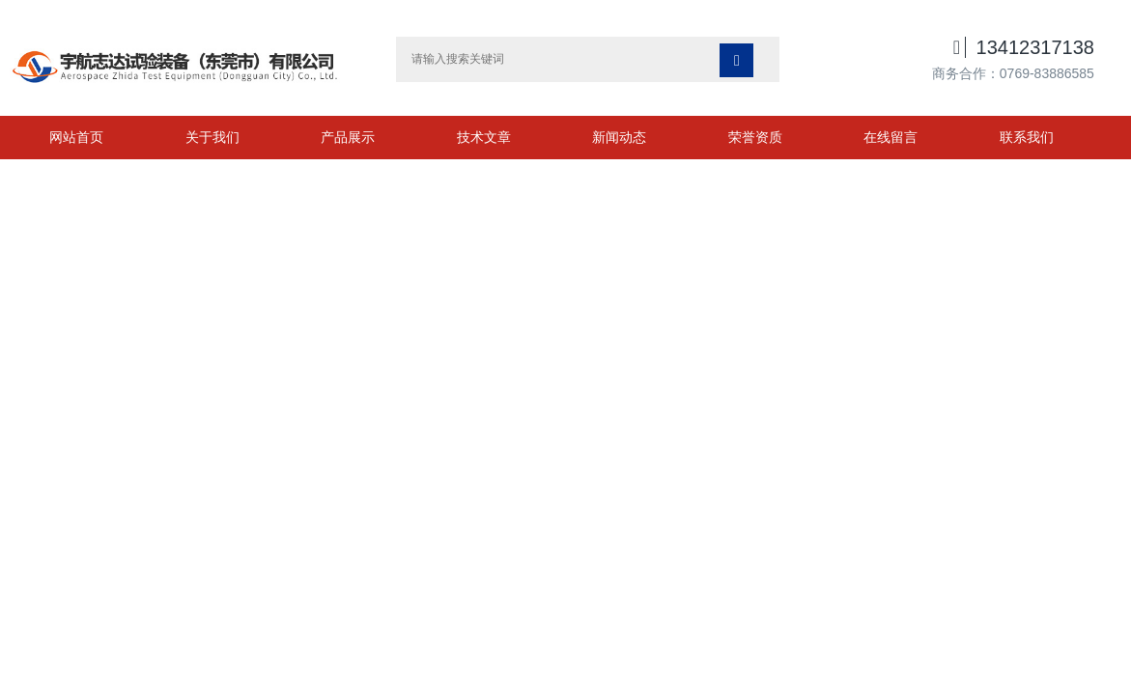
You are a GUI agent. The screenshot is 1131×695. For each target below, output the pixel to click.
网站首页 (76, 137)
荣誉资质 (755, 137)
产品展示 (348, 137)
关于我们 (212, 137)
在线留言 (890, 137)
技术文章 (484, 137)
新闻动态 (619, 137)
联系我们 (1027, 137)
